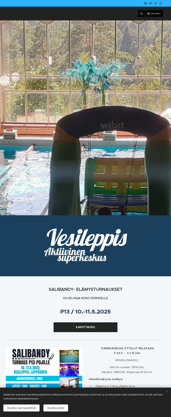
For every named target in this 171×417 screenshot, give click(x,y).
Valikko (154, 13)
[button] (141, 13)
